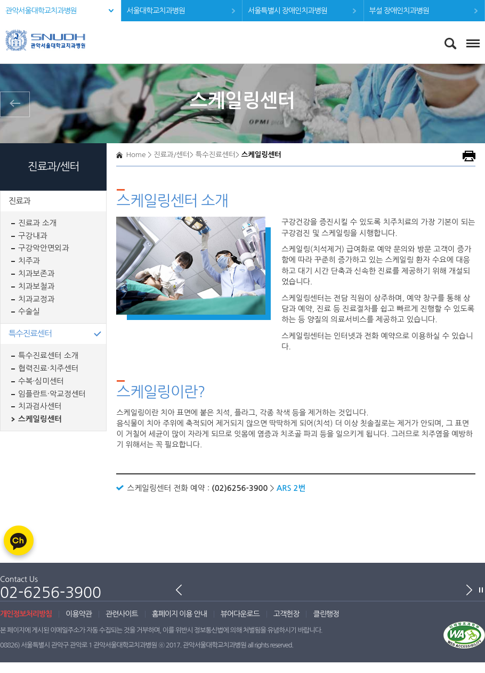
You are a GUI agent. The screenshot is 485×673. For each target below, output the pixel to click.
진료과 (19, 201)
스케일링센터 (40, 419)
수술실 (29, 311)
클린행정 (326, 614)
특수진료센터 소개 (48, 355)
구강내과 (32, 236)
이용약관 (79, 614)
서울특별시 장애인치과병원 (287, 10)
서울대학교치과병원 (156, 10)
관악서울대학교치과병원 (41, 10)
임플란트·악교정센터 (52, 394)
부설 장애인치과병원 (399, 10)
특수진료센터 (30, 334)
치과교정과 (36, 299)
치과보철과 (36, 286)
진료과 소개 (37, 223)
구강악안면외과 (43, 248)
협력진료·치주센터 (48, 368)
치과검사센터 (40, 406)
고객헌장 (286, 614)
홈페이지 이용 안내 (179, 614)
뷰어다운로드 (240, 614)
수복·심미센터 (41, 381)
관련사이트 (122, 614)
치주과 (29, 261)
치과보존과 (36, 273)
